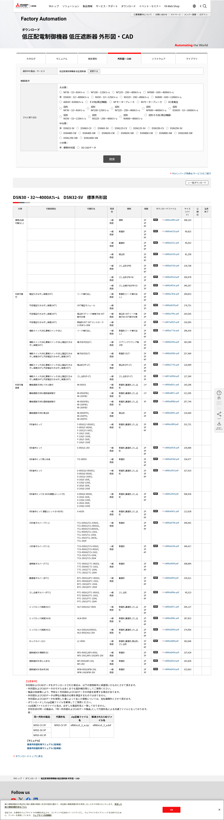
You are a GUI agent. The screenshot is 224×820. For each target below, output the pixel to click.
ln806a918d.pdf (171, 459)
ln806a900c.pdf (171, 412)
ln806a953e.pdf (171, 285)
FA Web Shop (171, 6)
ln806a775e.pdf (171, 364)
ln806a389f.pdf (171, 424)
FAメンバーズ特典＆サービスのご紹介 (191, 173)
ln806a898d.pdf (171, 401)
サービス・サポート (107, 6)
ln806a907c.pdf (171, 606)
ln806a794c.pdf (171, 313)
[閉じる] (219, 809)
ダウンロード (128, 6)
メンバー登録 (190, 14)
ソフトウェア (158, 58)
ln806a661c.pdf (171, 384)
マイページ (176, 14)
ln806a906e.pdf (171, 592)
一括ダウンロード (198, 182)
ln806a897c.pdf (171, 393)
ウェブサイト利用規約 (42, 815)
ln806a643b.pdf (171, 447)
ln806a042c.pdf (171, 511)
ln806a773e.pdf (171, 330)
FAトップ (54, 6)
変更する (94, 71)
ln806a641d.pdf (171, 660)
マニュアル (61, 58)
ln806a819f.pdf (171, 305)
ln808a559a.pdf (171, 341)
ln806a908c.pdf (171, 618)
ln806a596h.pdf (171, 353)
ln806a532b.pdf (171, 254)
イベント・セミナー (150, 6)
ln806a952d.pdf (171, 277)
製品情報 (87, 6)
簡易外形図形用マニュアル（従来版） (44, 744)
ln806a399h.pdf (171, 219)
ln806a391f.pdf (171, 470)
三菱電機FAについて (143, 14)
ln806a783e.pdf (171, 293)
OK (171, 809)
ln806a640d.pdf (171, 652)
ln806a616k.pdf (171, 546)
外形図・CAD (124, 58)
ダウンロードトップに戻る (29, 756)
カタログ (31, 58)
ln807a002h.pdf (171, 322)
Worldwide (194, 6)
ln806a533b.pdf (171, 265)
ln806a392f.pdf (171, 493)
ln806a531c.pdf (171, 242)
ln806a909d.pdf (171, 629)
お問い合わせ (161, 14)
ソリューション (70, 6)
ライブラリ (191, 58)
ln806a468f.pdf (171, 641)
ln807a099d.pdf (171, 376)
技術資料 (92, 58)
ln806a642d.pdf (171, 669)
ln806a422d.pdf (171, 231)
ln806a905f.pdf (171, 577)
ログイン (204, 14)
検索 (112, 159)
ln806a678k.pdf (171, 522)
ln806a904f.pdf (171, 563)
